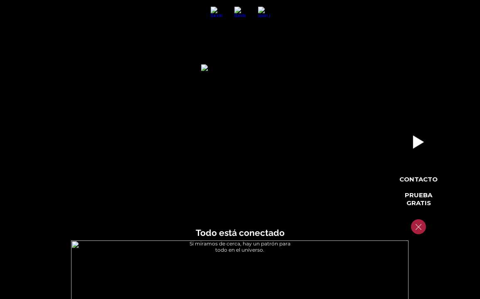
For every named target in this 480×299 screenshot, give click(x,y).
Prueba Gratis (418, 199)
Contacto (418, 179)
